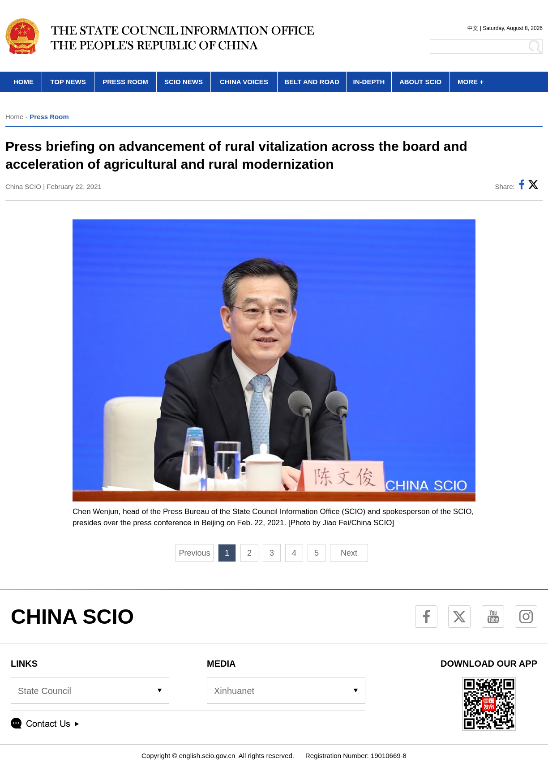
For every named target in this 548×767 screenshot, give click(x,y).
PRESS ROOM (125, 82)
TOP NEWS (68, 82)
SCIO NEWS (183, 82)
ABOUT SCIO (420, 82)
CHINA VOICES (244, 82)
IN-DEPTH (369, 82)
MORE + (471, 82)
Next (349, 552)
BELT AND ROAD (311, 82)
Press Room (49, 116)
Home (14, 116)
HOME (23, 82)
